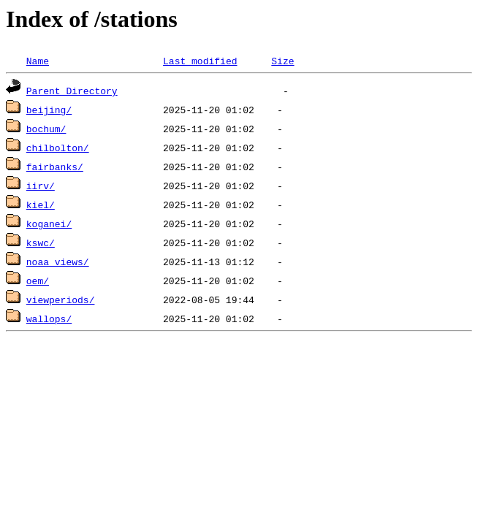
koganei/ (49, 223)
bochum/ (46, 128)
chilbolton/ (57, 147)
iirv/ (40, 185)
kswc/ (40, 242)
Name (37, 60)
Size (282, 60)
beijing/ (49, 109)
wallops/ (49, 318)
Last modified (200, 60)
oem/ (37, 280)
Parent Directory (72, 90)
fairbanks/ (54, 166)
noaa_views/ (57, 261)
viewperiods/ (60, 299)
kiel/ (40, 204)
